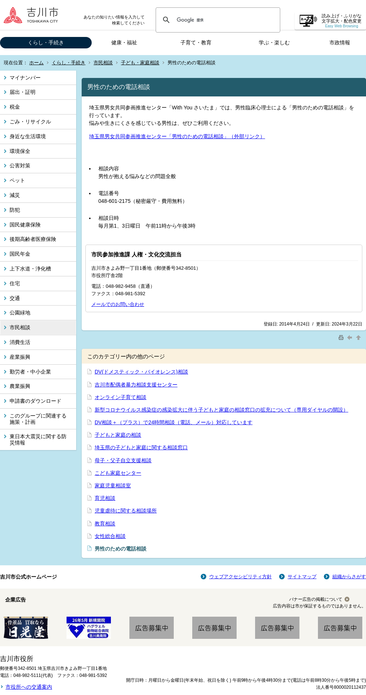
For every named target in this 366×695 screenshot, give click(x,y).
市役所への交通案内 (29, 687)
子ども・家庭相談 (140, 62)
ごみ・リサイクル (30, 122)
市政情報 (339, 42)
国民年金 (20, 254)
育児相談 (105, 498)
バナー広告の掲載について (315, 599)
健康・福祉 (124, 42)
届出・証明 (22, 92)
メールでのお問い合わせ (117, 304)
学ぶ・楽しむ (274, 42)
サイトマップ (302, 576)
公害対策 (20, 165)
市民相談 (103, 62)
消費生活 (20, 342)
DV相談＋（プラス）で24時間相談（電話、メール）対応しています (174, 422)
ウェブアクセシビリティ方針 (240, 576)
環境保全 (20, 151)
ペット (17, 180)
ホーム (36, 62)
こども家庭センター (118, 473)
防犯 (15, 210)
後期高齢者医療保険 (33, 239)
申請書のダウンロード (35, 401)
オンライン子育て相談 (120, 397)
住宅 (15, 283)
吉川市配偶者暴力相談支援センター (136, 385)
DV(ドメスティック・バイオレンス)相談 (141, 372)
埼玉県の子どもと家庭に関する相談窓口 (141, 447)
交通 (15, 298)
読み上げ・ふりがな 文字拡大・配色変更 (342, 20)
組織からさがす (349, 576)
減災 (15, 195)
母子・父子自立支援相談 (123, 460)
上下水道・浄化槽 (30, 269)
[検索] (217, 20)
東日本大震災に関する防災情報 (38, 439)
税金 (15, 107)
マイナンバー (25, 78)
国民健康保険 (25, 225)
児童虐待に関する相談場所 (126, 511)
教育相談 (105, 524)
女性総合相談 (110, 536)
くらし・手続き (46, 42)
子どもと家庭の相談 (118, 435)
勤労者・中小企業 (30, 372)
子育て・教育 (195, 42)
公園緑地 (20, 313)
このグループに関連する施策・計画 (38, 419)
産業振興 (20, 357)
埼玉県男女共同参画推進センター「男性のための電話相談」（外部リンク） (177, 136)
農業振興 (20, 386)
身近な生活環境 (28, 136)
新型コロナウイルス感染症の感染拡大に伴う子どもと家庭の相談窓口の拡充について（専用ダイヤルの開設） (221, 410)
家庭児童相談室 (113, 485)
